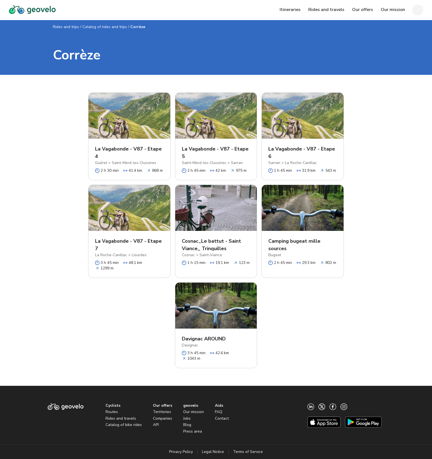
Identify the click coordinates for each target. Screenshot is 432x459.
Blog (187, 425)
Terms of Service (248, 451)
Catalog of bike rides (124, 425)
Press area (192, 431)
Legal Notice (213, 451)
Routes (112, 412)
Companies (162, 418)
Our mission (193, 412)
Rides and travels (121, 418)
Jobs (187, 418)
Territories (162, 412)
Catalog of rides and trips (104, 26)
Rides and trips (66, 26)
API (156, 425)
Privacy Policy (181, 451)
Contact (222, 418)
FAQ (218, 412)
